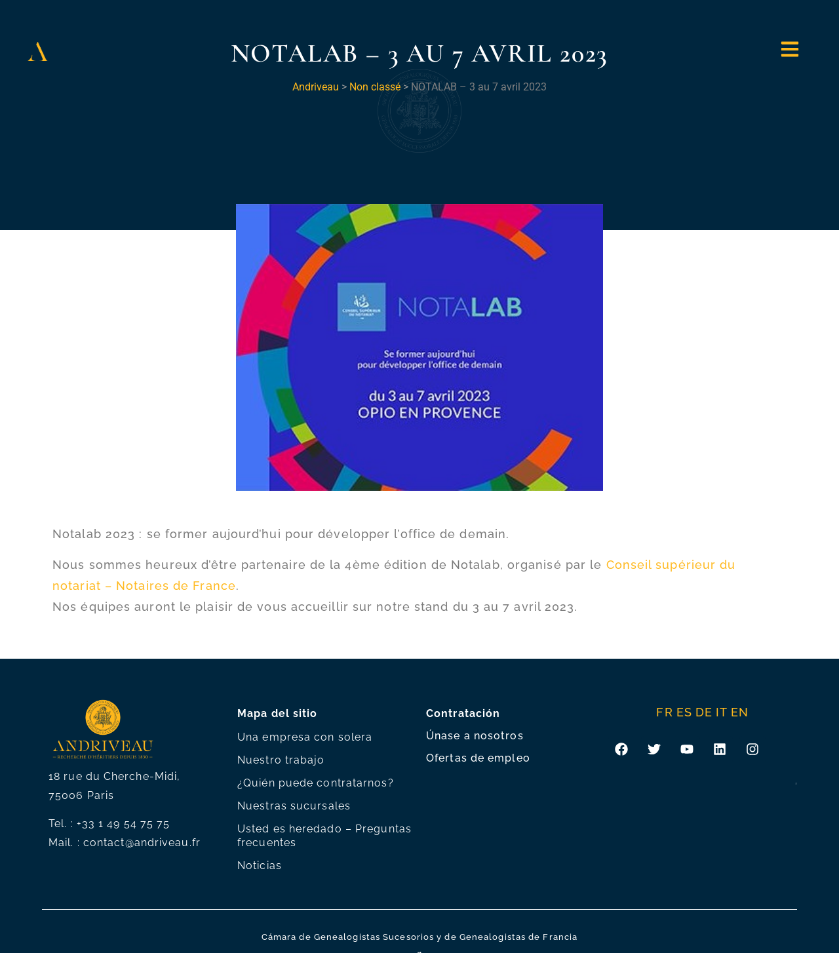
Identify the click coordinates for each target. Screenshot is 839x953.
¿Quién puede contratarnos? (315, 783)
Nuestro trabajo (281, 760)
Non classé (374, 87)
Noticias (259, 865)
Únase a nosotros (475, 735)
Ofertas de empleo (478, 758)
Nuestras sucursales (294, 806)
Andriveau (315, 87)
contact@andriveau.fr (142, 842)
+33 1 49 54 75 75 (123, 823)
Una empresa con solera (304, 737)
